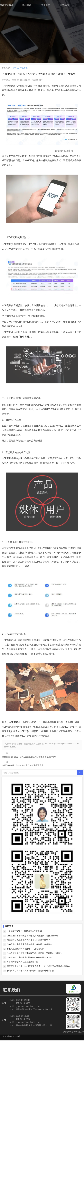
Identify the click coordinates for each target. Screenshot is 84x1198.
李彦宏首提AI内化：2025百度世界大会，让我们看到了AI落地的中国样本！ (39, 966)
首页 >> (16, 68)
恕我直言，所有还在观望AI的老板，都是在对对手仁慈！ (31, 970)
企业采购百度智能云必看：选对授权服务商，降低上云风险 (32, 935)
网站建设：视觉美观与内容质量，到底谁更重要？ (28, 940)
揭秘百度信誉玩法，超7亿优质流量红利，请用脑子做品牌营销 (29, 757)
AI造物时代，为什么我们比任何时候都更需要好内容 (29, 957)
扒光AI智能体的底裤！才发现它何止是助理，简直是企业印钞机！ (35, 953)
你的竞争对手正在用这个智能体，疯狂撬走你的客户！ (30, 944)
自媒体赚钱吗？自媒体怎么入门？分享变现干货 (22, 765)
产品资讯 (24, 68)
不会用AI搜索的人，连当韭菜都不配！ (23, 962)
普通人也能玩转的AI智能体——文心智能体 (25, 949)
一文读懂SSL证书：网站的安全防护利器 (24, 931)
